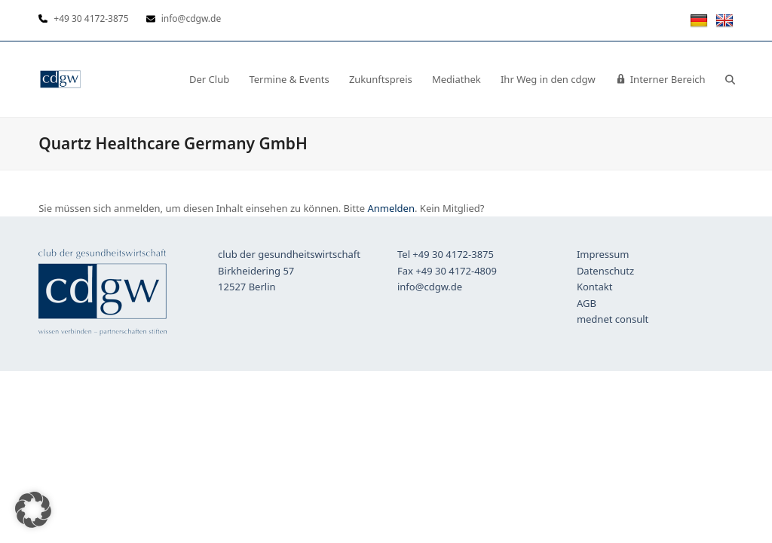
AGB (586, 303)
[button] (730, 79)
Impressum (603, 254)
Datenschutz (605, 271)
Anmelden (391, 208)
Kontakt (595, 286)
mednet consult (612, 319)
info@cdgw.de (429, 286)
